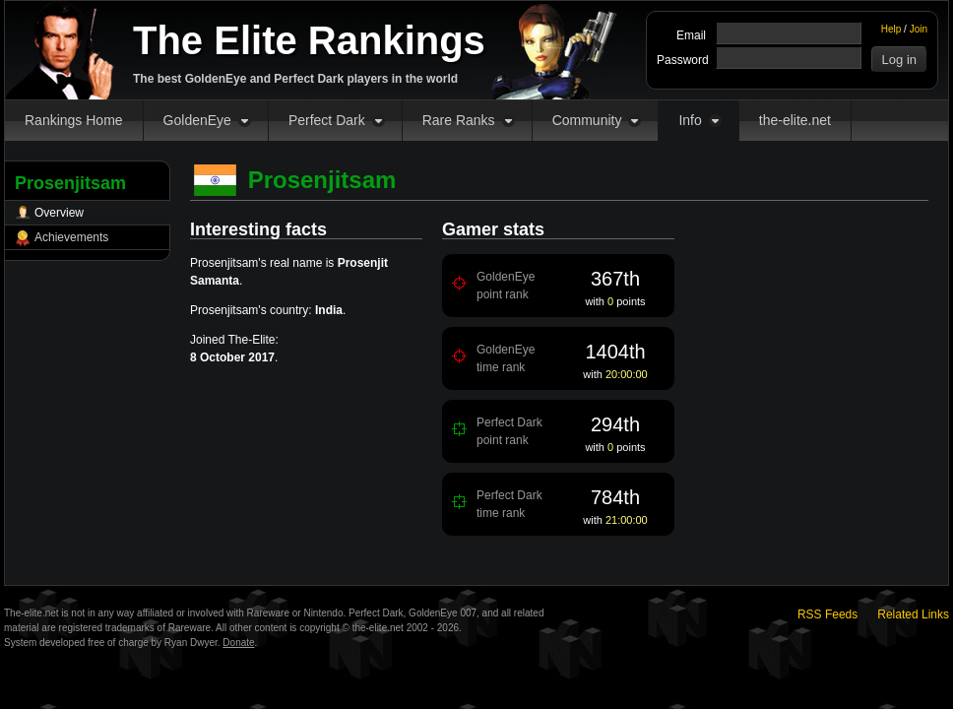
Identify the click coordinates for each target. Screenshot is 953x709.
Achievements (71, 237)
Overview (59, 213)
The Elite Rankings (309, 40)
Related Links (913, 614)
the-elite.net (795, 120)
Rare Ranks (458, 120)
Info (689, 120)
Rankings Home (74, 120)
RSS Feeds (827, 614)
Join (918, 29)
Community (587, 120)
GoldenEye (197, 120)
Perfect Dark (326, 120)
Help (891, 29)
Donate (238, 642)
